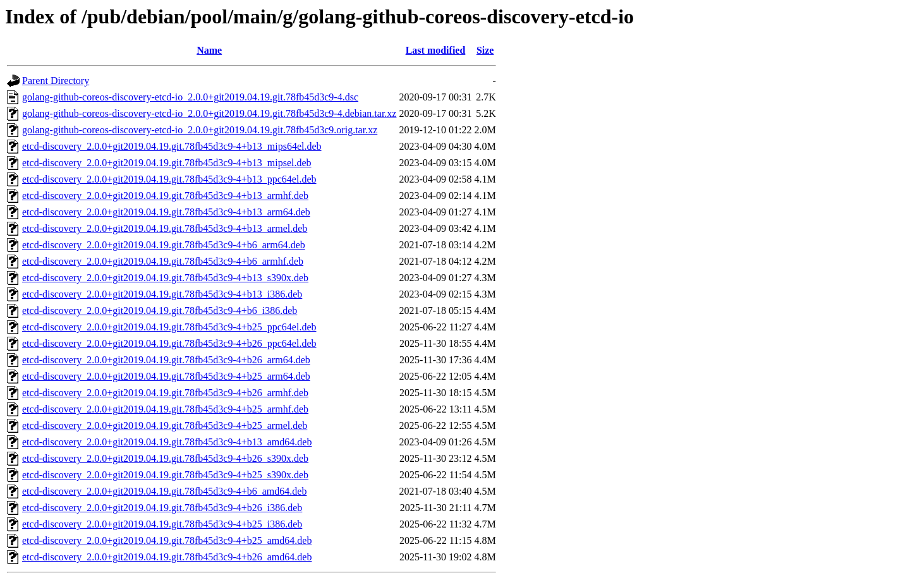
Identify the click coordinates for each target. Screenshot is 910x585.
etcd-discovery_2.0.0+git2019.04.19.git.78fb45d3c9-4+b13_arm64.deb (166, 212)
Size (485, 50)
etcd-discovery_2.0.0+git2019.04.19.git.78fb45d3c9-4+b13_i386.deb (162, 294)
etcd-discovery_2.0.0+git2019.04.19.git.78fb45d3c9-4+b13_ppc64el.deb (169, 179)
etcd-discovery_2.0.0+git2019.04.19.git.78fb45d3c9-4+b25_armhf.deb (165, 409)
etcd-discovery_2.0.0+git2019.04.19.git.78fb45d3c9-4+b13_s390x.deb (165, 277)
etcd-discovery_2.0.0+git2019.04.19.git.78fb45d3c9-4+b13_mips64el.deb (172, 146)
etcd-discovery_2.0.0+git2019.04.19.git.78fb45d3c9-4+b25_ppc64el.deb (169, 327)
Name (209, 50)
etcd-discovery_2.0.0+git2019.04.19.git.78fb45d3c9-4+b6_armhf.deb (162, 261)
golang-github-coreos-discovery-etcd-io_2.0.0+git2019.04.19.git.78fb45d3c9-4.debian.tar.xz (209, 113)
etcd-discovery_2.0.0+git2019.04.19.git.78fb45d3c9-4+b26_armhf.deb (165, 392)
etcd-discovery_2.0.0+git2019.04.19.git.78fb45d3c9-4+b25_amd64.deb (167, 540)
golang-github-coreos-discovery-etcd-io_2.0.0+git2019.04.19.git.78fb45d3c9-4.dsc (190, 97)
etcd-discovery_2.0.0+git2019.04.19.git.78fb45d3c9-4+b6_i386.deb (159, 310)
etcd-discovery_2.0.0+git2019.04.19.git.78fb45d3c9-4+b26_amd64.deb (167, 557)
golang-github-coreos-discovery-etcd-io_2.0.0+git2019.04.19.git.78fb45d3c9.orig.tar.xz (199, 129)
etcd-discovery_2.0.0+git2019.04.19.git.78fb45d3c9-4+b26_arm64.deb (166, 359)
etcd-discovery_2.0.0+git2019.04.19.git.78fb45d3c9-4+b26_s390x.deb (165, 458)
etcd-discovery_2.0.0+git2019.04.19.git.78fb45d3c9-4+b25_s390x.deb (165, 474)
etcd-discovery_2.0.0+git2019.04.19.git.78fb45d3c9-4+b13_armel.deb (164, 228)
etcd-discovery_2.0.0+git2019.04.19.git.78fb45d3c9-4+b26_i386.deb (162, 507)
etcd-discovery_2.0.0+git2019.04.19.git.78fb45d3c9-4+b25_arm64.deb (166, 376)
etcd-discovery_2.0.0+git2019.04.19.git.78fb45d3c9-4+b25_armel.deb (164, 425)
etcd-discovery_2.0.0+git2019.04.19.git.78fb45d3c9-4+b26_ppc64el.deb (169, 343)
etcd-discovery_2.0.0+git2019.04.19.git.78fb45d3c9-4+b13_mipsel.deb (167, 162)
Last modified (436, 50)
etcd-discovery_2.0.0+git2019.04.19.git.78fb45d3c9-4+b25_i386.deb (162, 524)
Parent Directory (55, 80)
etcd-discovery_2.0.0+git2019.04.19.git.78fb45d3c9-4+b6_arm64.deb (163, 244)
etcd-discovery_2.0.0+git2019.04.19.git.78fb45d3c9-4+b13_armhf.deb (165, 195)
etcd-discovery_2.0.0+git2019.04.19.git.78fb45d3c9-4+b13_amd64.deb (167, 442)
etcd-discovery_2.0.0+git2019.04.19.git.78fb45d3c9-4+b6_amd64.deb (164, 491)
